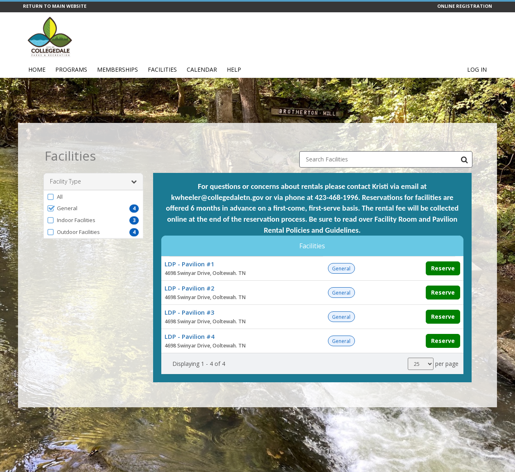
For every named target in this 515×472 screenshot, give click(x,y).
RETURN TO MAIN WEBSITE (54, 6)
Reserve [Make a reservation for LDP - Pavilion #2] (443, 280)
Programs (71, 69)
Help (234, 69)
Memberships (117, 69)
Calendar (202, 69)
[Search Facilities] (464, 146)
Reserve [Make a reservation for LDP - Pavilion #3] (443, 304)
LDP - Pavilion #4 (189, 324)
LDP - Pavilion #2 (189, 275)
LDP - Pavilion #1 (189, 251)
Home (36, 69)
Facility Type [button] (93, 169)
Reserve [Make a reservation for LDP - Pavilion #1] (443, 255)
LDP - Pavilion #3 (189, 299)
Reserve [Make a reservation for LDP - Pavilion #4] (443, 328)
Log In (477, 69)
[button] (93, 184)
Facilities (162, 69)
